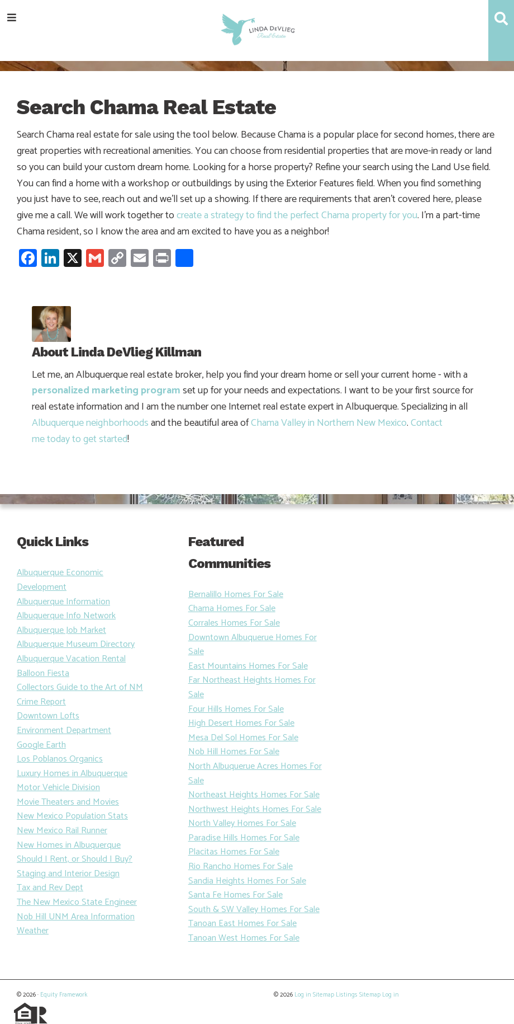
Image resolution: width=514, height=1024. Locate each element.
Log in (302, 995)
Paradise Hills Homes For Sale (243, 837)
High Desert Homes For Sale (241, 723)
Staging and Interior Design (68, 873)
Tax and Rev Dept (50, 887)
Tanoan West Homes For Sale (243, 938)
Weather (33, 930)
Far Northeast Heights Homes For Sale (252, 687)
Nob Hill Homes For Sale (233, 751)
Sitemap (323, 995)
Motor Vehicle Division (58, 787)
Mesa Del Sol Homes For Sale (243, 737)
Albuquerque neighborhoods (90, 423)
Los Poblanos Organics (60, 759)
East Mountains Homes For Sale (248, 666)
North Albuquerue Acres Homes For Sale (255, 773)
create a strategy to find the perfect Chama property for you (297, 215)
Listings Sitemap (358, 995)
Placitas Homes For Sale (233, 851)
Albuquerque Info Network (66, 615)
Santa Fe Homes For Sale (235, 895)
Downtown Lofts (48, 716)
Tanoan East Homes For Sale (242, 923)
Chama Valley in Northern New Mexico (329, 423)
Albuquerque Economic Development (60, 580)
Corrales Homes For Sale (234, 623)
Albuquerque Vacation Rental (71, 658)
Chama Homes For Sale (231, 608)
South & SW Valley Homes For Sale (254, 909)
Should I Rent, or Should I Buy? (74, 859)
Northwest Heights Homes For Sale (254, 809)
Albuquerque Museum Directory (76, 644)
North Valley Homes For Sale (242, 823)
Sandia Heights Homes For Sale (247, 881)
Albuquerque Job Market (61, 630)
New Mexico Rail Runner (62, 830)
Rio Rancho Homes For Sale (240, 866)
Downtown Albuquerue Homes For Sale (252, 645)
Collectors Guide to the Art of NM (80, 687)
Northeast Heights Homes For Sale (254, 794)
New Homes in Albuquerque (69, 845)
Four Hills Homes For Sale (236, 709)
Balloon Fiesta (43, 673)
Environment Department (64, 730)
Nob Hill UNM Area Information (76, 916)
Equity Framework (63, 995)
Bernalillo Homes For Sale (235, 594)
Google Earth (41, 745)
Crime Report (41, 702)
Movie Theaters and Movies (68, 802)
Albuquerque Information (63, 601)
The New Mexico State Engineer (77, 902)
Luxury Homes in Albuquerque (72, 773)
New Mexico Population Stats (72, 816)
